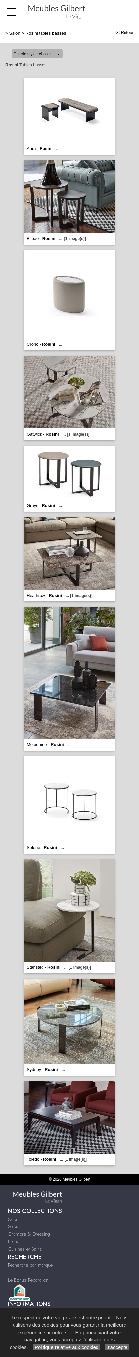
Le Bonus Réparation (28, 1280)
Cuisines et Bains (25, 1249)
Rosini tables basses (45, 33)
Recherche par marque (30, 1265)
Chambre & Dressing (29, 1234)
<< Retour (124, 32)
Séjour (14, 1226)
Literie (13, 1241)
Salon (14, 33)
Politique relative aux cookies (66, 1347)
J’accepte (117, 1347)
